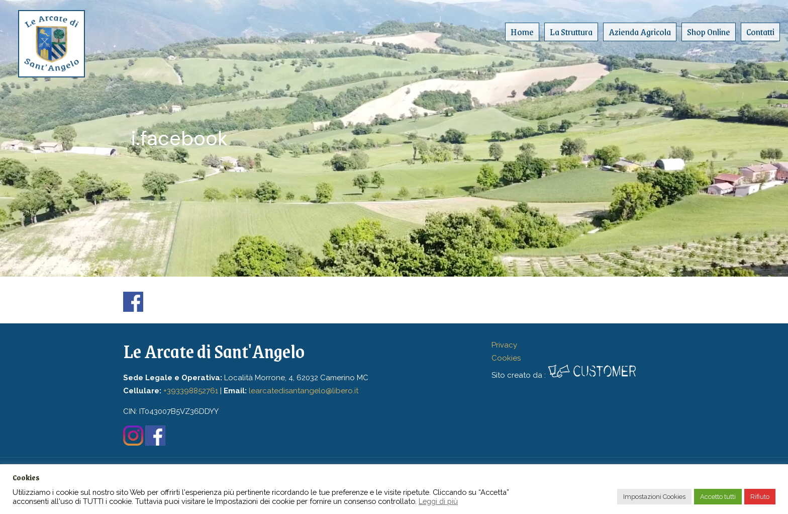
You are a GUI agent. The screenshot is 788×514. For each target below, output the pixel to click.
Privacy (504, 345)
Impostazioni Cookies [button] (654, 496)
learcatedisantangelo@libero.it (303, 390)
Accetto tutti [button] (718, 496)
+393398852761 (190, 390)
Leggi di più (438, 501)
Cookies (506, 358)
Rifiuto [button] (759, 496)
